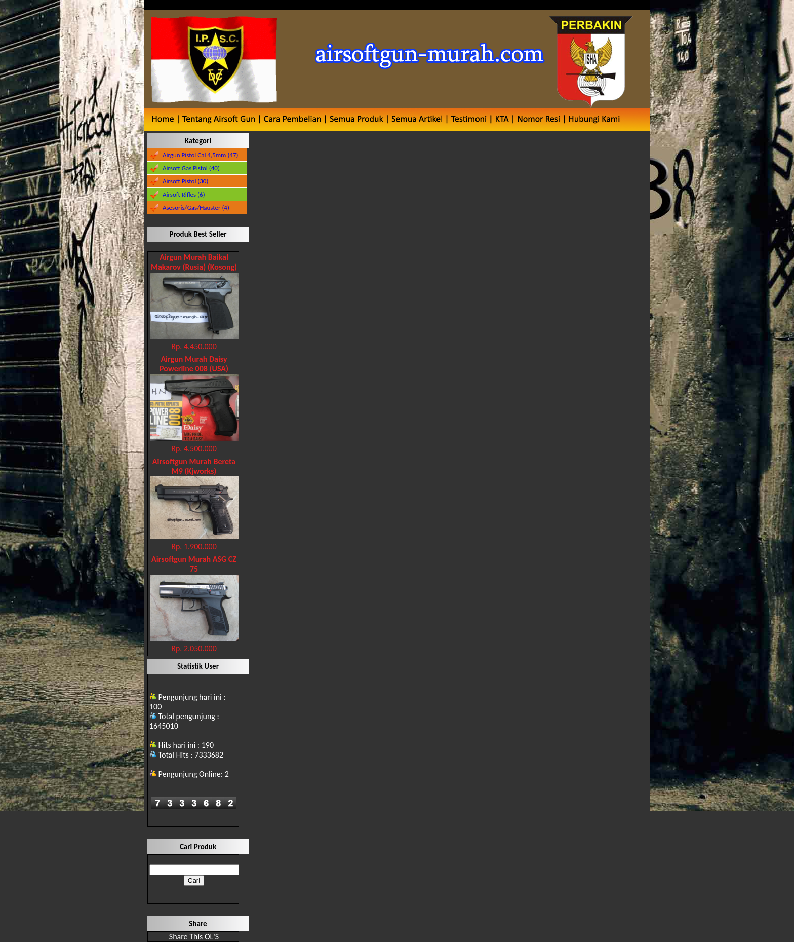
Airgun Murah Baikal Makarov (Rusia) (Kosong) (194, 262)
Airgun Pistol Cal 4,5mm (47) (201, 155)
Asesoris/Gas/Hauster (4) (196, 207)
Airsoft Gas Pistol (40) (191, 168)
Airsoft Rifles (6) (184, 194)
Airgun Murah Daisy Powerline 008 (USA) (194, 363)
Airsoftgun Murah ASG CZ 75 (193, 564)
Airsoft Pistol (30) (185, 181)
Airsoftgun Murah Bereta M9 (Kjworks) (193, 466)
